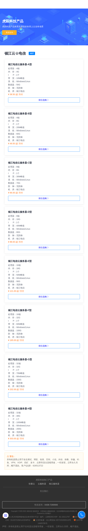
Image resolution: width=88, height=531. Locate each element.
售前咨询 (9, 33)
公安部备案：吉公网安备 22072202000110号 (52, 520)
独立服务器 (54, 484)
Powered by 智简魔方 (44, 513)
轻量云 (32, 484)
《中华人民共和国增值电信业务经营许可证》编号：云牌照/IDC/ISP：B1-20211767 (36, 517)
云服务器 (42, 484)
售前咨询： (44, 504)
